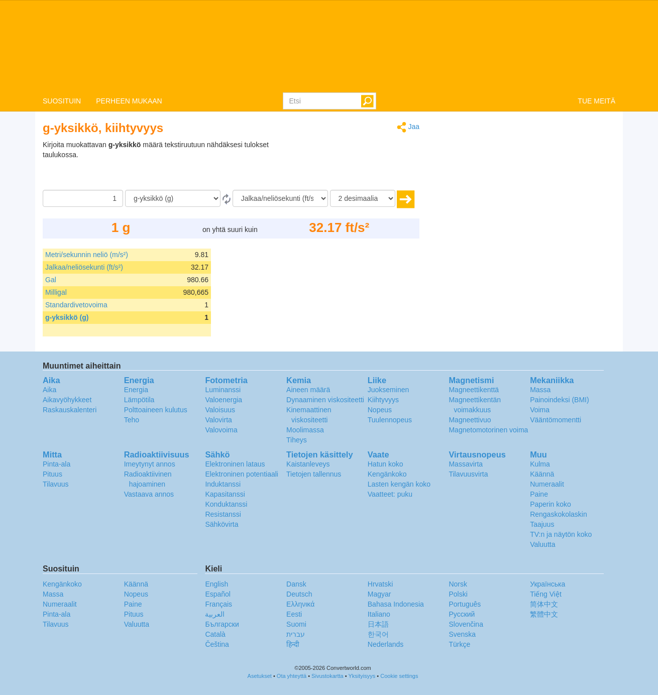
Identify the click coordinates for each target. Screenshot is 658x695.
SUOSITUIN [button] (62, 101)
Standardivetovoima (76, 305)
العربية (215, 614)
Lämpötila (139, 400)
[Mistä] (173, 198)
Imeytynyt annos (149, 464)
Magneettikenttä (474, 390)
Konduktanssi (226, 504)
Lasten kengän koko (399, 484)
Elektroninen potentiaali (241, 474)
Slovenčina (466, 624)
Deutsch (299, 594)
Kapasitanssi (225, 494)
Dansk (296, 584)
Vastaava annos (149, 494)
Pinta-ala (56, 464)
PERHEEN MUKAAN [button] (129, 101)
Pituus (52, 474)
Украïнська (547, 584)
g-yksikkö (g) (66, 317)
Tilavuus (56, 484)
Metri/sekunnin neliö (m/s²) (86, 255)
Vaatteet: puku (390, 494)
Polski (458, 594)
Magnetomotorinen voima (488, 430)
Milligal (56, 292)
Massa (540, 390)
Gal (50, 280)
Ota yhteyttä (291, 676)
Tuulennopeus (390, 420)
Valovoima (221, 430)
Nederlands (386, 644)
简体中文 (544, 604)
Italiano (379, 614)
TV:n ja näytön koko (561, 534)
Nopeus (380, 410)
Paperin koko (550, 504)
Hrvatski (380, 584)
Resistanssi (223, 514)
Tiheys (296, 440)
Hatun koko (385, 464)
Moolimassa (305, 430)
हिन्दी (292, 644)
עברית (295, 634)
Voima (540, 410)
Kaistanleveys (308, 464)
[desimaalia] (362, 198)
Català (215, 634)
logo (329, 46)
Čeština (217, 644)
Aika (49, 390)
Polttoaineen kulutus (155, 410)
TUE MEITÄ (596, 101)
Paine (539, 494)
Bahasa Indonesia (396, 604)
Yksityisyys (361, 676)
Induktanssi (223, 484)
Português (465, 604)
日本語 (378, 624)
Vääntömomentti (555, 420)
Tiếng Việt (546, 594)
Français (218, 604)
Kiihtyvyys (383, 400)
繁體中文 (544, 614)
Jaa (408, 127)
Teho (131, 420)
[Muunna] (280, 198)
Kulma (540, 464)
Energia (136, 390)
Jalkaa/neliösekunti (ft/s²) (84, 267)
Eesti (294, 614)
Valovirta (218, 420)
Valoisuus (220, 410)
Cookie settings (399, 676)
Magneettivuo (470, 420)
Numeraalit (547, 484)
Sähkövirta (221, 524)
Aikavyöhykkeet (67, 400)
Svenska (462, 634)
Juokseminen (388, 390)
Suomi (296, 624)
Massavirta (466, 464)
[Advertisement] (356, 165)
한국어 (378, 634)
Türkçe (459, 644)
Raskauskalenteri (69, 410)
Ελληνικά (300, 604)
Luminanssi (223, 390)
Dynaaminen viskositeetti (325, 400)
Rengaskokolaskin (558, 514)
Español (218, 594)
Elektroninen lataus (235, 464)
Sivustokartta (327, 676)
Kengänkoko (387, 474)
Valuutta (542, 544)
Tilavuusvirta (468, 474)
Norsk (458, 584)
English (216, 584)
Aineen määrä (308, 390)
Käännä (542, 474)
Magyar (379, 594)
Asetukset (260, 676)
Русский (462, 614)
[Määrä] (83, 198)
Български (222, 624)
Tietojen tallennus (313, 474)
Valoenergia (223, 400)
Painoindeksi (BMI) (559, 400)
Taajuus (542, 524)
